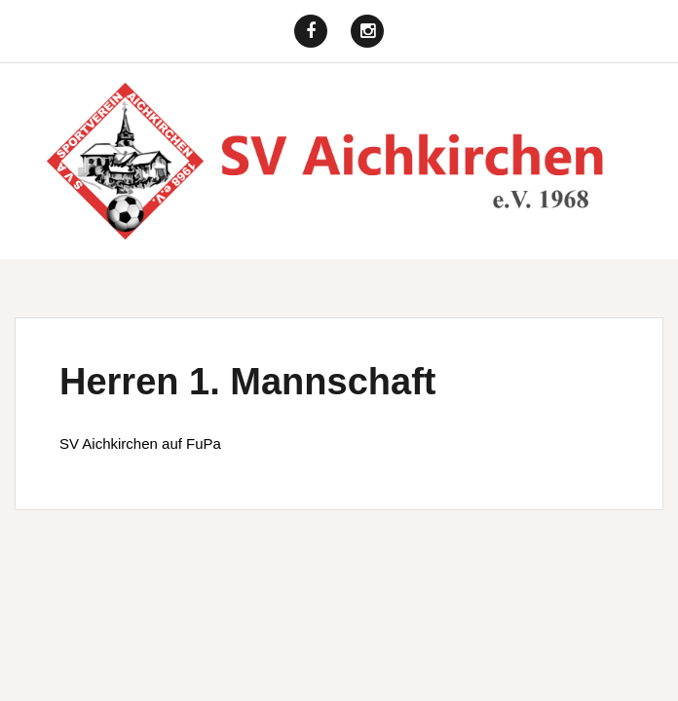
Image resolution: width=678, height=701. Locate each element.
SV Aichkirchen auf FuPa (140, 443)
